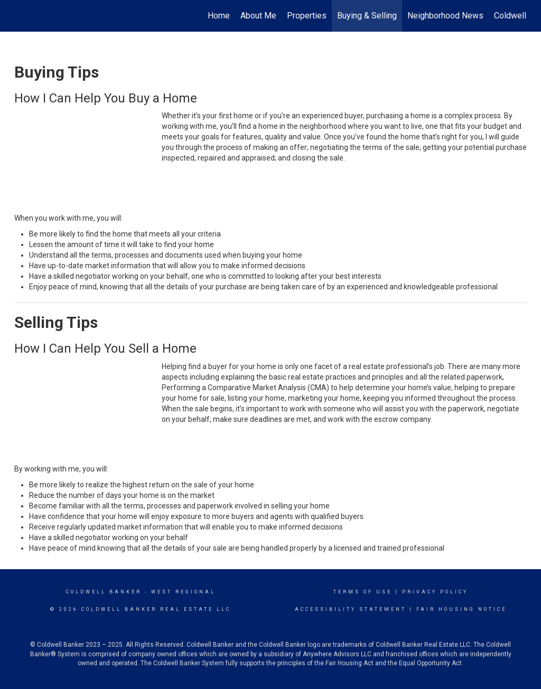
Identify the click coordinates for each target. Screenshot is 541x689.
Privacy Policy (435, 591)
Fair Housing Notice (461, 609)
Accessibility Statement (350, 609)
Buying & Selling (367, 16)
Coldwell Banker (104, 591)
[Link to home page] (19, 16)
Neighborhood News (445, 16)
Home (219, 16)
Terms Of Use (362, 591)
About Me (258, 16)
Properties (307, 16)
